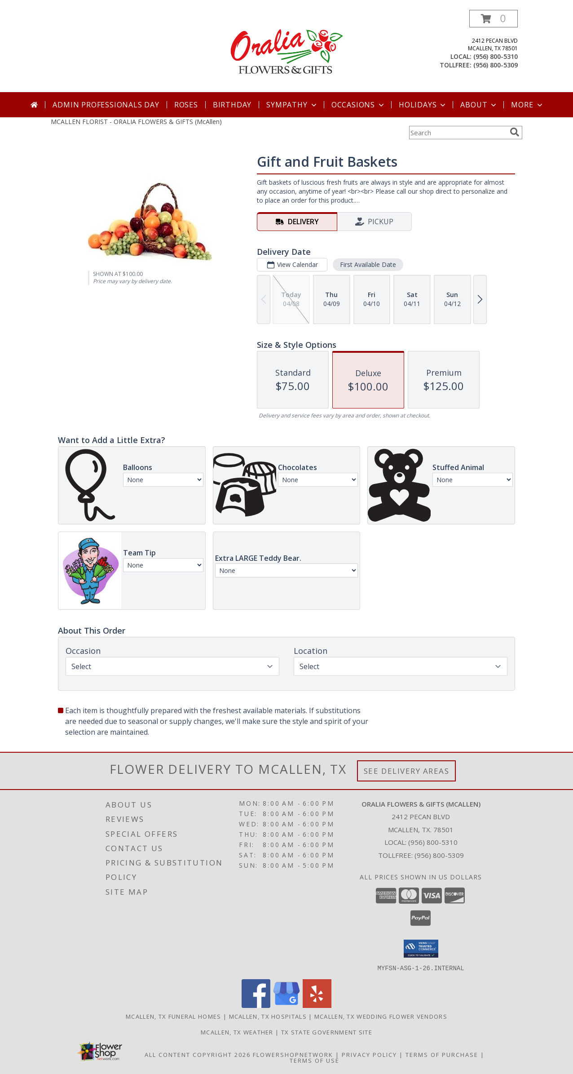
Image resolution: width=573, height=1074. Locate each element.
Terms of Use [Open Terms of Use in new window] (314, 1060)
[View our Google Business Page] (286, 1005)
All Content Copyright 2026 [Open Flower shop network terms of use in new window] (198, 1054)
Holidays (423, 105)
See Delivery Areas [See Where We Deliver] (407, 771)
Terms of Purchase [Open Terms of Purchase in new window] (442, 1054)
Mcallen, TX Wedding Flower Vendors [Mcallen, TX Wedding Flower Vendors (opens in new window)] (380, 1016)
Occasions (358, 105)
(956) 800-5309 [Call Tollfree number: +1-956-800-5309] (439, 855)
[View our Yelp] (317, 1005)
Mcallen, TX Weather (237, 1032)
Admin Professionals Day (106, 105)
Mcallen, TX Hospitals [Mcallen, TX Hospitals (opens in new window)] (268, 1016)
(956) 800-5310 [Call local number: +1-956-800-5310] (495, 56)
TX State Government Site (326, 1032)
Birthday (232, 105)
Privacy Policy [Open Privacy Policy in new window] (369, 1054)
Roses (186, 105)
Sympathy (292, 105)
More (527, 105)
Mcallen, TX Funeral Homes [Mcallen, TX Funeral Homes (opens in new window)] (173, 1016)
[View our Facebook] (256, 1005)
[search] (514, 132)
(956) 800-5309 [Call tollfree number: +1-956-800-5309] (495, 65)
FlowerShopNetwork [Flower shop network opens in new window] (293, 1054)
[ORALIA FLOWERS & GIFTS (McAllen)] (286, 51)
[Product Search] (458, 132)
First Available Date (368, 264)
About (479, 105)
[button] (493, 18)
